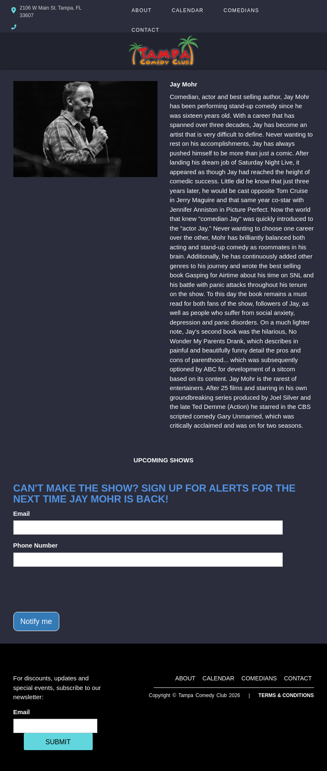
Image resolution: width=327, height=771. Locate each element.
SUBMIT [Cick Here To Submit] (58, 742)
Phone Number (35, 545)
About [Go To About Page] (142, 10)
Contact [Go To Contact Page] (146, 30)
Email (21, 513)
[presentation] (76, 589)
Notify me (36, 621)
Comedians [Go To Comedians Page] (241, 10)
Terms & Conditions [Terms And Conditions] (286, 695)
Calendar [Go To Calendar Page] (187, 10)
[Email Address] (55, 726)
